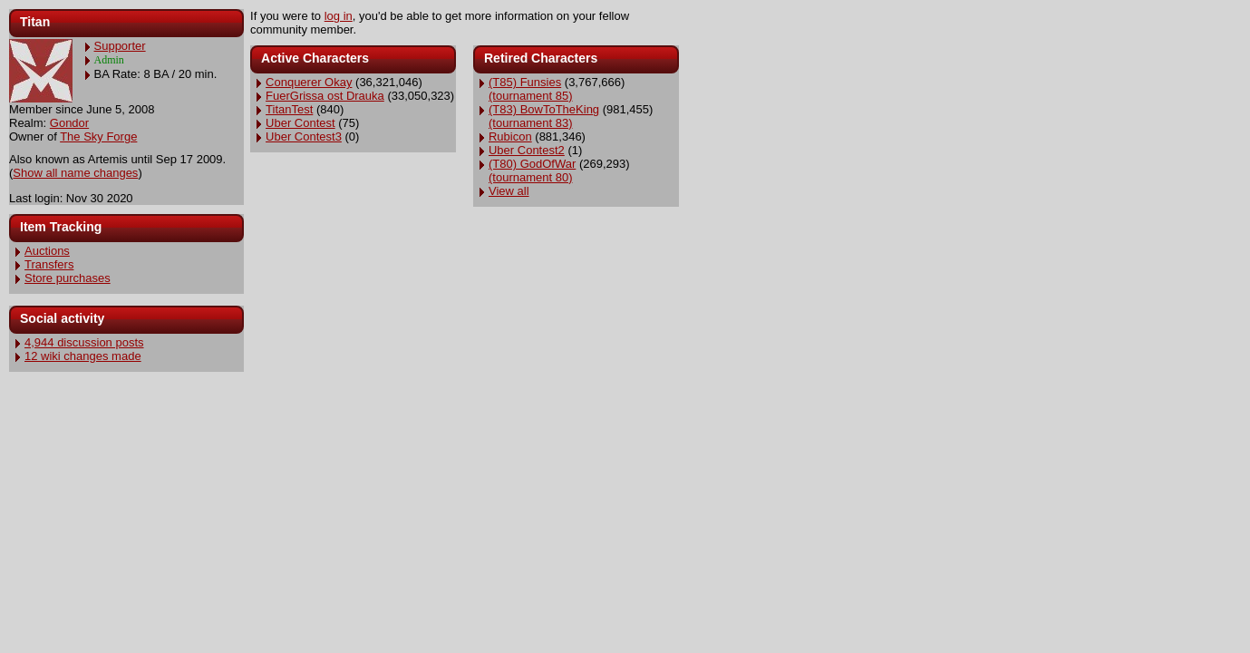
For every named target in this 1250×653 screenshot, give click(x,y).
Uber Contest (300, 123)
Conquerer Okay (309, 82)
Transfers (48, 264)
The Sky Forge (98, 136)
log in (339, 16)
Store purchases (67, 278)
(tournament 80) (531, 177)
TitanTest (289, 109)
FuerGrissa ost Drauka (325, 95)
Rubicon (510, 136)
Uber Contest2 (527, 150)
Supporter (120, 46)
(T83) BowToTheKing (544, 109)
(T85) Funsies (525, 82)
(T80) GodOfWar (532, 164)
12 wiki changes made (82, 356)
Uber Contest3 (304, 136)
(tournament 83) (531, 123)
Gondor (69, 123)
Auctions (47, 251)
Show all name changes (75, 173)
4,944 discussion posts (84, 342)
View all (509, 191)
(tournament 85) (531, 95)
